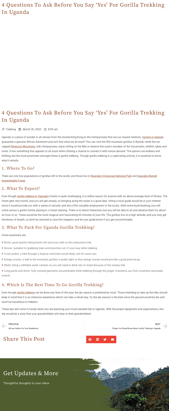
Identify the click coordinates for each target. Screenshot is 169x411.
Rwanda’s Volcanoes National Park (111, 176)
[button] (90, 339)
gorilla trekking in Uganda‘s (33, 196)
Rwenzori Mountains (23, 146)
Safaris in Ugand (152, 137)
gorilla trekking (25, 292)
